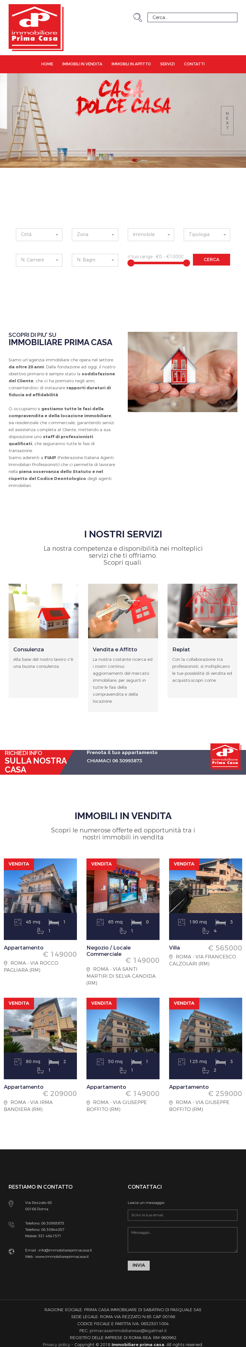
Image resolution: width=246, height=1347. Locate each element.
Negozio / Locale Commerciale (110, 951)
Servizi (167, 64)
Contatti (194, 64)
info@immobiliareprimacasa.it (65, 1250)
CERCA (211, 260)
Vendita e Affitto (116, 649)
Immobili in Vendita (82, 64)
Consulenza (30, 649)
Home (47, 64)
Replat (182, 649)
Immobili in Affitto (131, 64)
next (227, 120)
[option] (43, 650)
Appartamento (26, 947)
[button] (39, 234)
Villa (175, 947)
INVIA (139, 1266)
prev (18, 120)
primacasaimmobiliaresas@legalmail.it (128, 1331)
